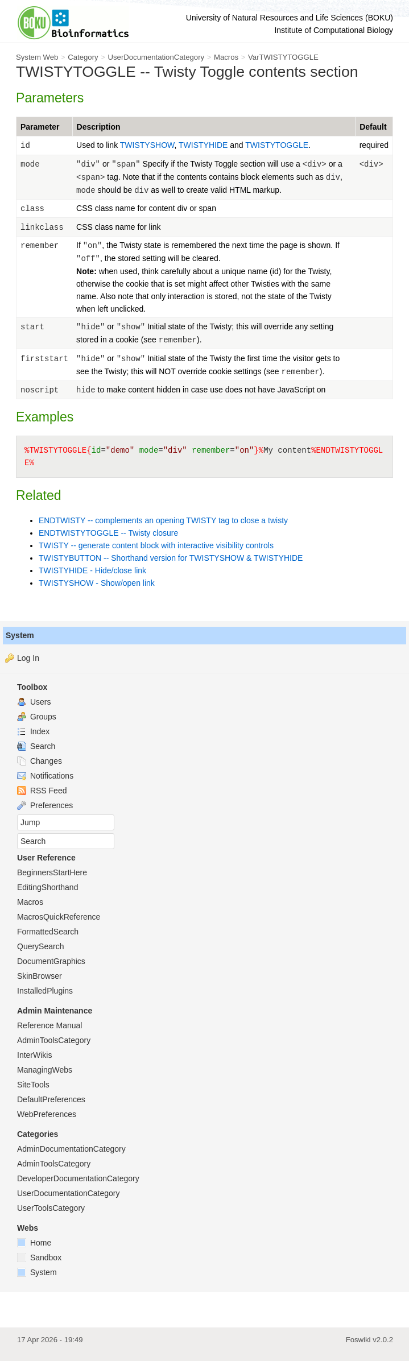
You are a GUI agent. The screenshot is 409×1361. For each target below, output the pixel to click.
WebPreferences (46, 1114)
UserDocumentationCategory (156, 57)
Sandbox (39, 1257)
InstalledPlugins (45, 990)
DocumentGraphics (51, 961)
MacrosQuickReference (58, 916)
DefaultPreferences (51, 1099)
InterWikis (34, 1055)
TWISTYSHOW (147, 145)
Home (34, 1242)
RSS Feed (42, 790)
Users (34, 701)
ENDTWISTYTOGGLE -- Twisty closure (108, 532)
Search (36, 746)
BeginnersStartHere (52, 872)
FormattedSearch (48, 931)
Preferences (45, 805)
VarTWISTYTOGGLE (283, 57)
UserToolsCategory (51, 1208)
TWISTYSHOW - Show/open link (97, 583)
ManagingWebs (44, 1069)
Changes (39, 761)
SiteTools (33, 1084)
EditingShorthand (47, 887)
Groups (36, 716)
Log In (28, 658)
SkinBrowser (39, 976)
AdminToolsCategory (53, 1040)
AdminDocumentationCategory (71, 1148)
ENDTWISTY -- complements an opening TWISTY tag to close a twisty (163, 520)
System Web (37, 57)
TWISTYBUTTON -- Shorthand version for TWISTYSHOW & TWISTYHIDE (171, 557)
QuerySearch (40, 946)
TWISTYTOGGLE (276, 145)
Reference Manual (49, 1025)
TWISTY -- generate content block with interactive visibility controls (156, 545)
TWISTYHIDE (204, 145)
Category (83, 57)
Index (33, 731)
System (20, 635)
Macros (226, 57)
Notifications (45, 775)
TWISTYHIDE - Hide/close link (92, 570)
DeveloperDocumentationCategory (78, 1178)
